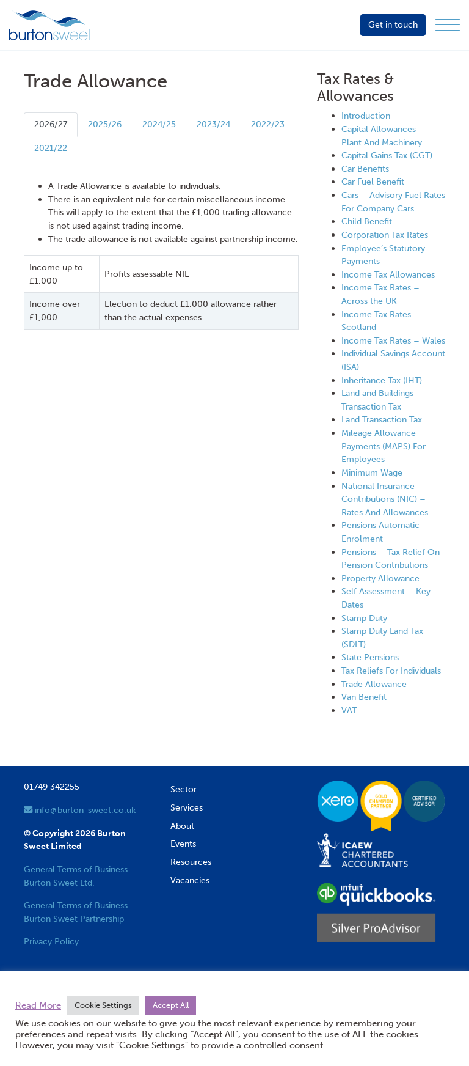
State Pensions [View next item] (370, 657)
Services (186, 807)
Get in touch (393, 24)
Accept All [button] (171, 1005)
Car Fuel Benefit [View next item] (372, 181)
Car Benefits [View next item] (365, 168)
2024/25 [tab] (159, 124)
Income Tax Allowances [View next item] (388, 274)
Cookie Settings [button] (103, 1005)
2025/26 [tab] (105, 124)
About (182, 825)
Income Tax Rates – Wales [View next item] (393, 340)
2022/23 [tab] (268, 124)
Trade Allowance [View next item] (374, 683)
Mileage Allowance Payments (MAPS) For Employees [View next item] (383, 446)
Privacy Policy (51, 941)
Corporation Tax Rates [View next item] (384, 234)
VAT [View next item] (349, 710)
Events (183, 843)
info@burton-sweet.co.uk (80, 809)
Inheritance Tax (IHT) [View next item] (381, 380)
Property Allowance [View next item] (380, 578)
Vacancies (189, 880)
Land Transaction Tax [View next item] (381, 419)
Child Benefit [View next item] (366, 221)
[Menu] (447, 24)
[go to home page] (50, 24)
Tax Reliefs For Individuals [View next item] (391, 670)
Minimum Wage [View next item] (371, 472)
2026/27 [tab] (50, 124)
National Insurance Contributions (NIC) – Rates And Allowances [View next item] (384, 499)
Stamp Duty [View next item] (364, 617)
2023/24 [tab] (213, 124)
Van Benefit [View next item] (364, 696)
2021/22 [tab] (50, 147)
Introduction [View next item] (365, 115)
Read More (38, 1005)
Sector (183, 789)
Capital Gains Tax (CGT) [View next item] (386, 155)
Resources (190, 861)
